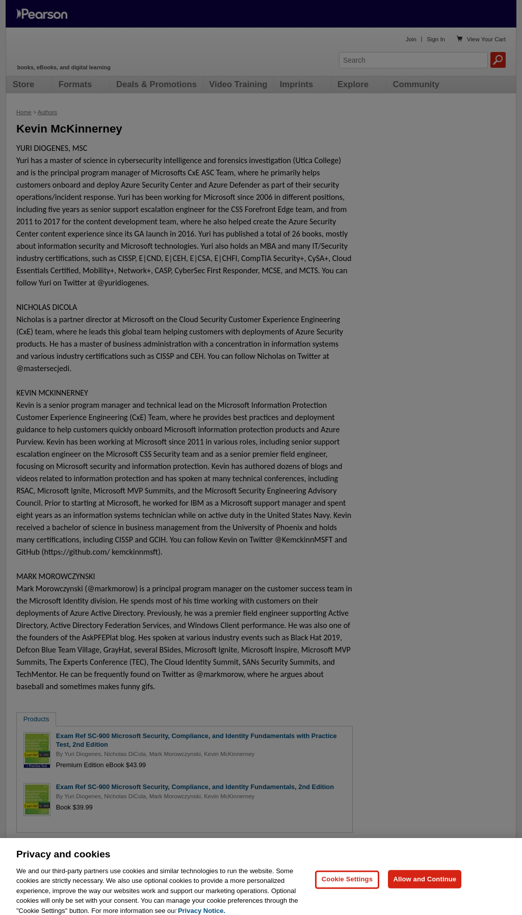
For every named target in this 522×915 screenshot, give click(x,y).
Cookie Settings (347, 883)
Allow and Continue (424, 883)
